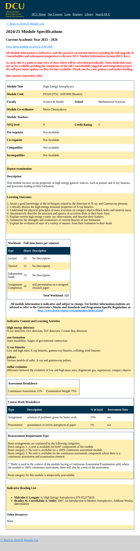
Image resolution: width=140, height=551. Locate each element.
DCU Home (39, 14)
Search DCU (102, 14)
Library (89, 14)
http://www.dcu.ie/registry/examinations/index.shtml (70, 310)
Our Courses (55, 14)
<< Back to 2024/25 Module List (25, 23)
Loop (68, 14)
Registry (78, 14)
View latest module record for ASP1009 (29, 46)
